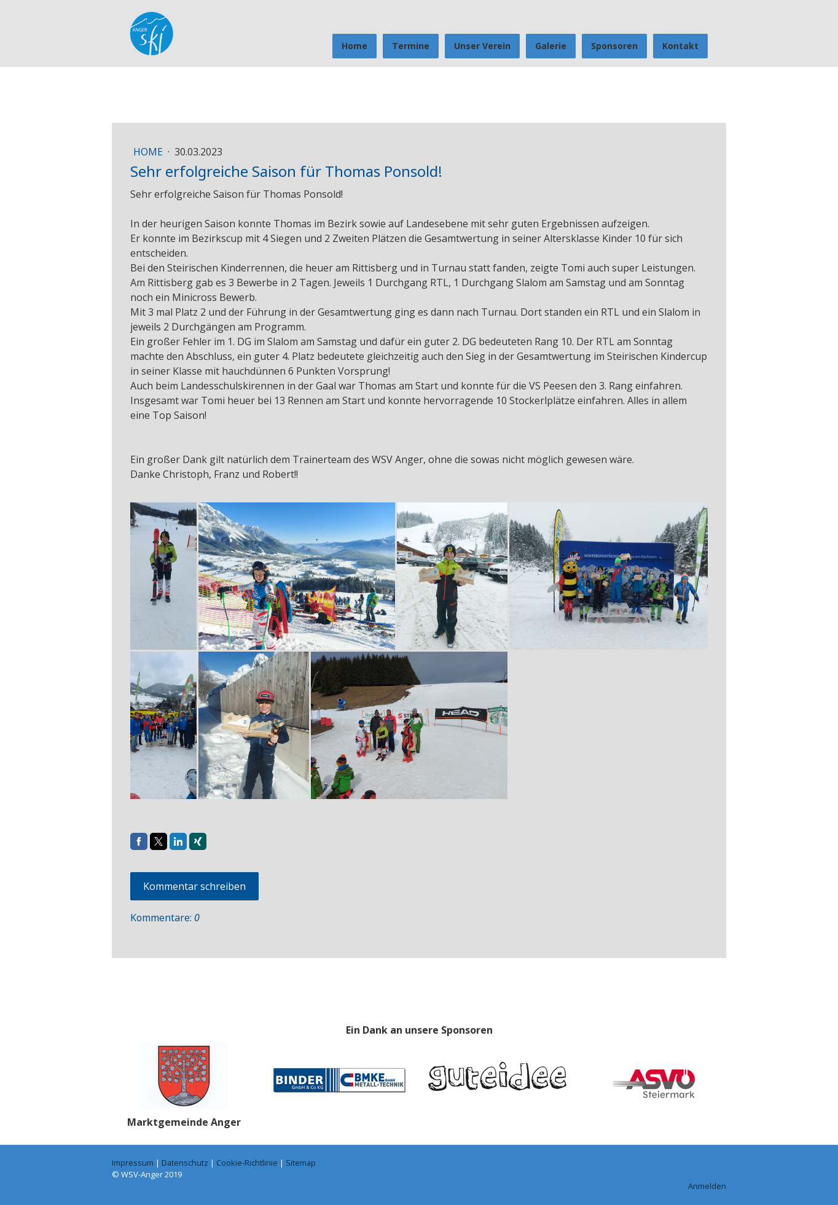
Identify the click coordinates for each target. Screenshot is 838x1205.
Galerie (550, 46)
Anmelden (707, 1185)
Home (354, 46)
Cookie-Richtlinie (247, 1162)
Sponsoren (614, 46)
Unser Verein (482, 46)
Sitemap (301, 1162)
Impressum (133, 1162)
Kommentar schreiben (194, 886)
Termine (410, 46)
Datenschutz (185, 1162)
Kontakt (680, 46)
